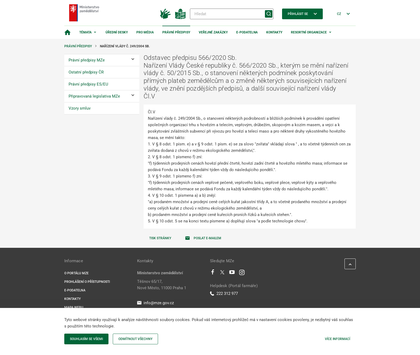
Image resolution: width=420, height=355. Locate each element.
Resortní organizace (309, 32)
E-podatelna (247, 32)
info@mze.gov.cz (155, 302)
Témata (85, 32)
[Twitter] (222, 273)
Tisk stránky (160, 238)
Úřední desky (117, 32)
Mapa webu (73, 307)
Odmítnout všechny (135, 339)
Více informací (337, 339)
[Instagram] (242, 273)
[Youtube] (232, 273)
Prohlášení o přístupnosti (87, 282)
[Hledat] (231, 14)
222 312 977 (224, 293)
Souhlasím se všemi (86, 339)
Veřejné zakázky (213, 32)
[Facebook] (212, 273)
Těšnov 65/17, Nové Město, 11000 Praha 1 (161, 284)
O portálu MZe (76, 273)
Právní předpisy (176, 32)
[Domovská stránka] (67, 32)
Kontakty (274, 32)
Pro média (145, 32)
